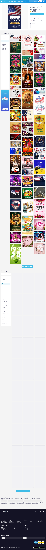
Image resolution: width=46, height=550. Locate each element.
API (25, 531)
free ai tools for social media (27, 498)
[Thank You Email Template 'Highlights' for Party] (40, 455)
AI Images (30, 521)
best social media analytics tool (9, 498)
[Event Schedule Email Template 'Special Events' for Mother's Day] (17, 304)
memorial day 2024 (13, 497)
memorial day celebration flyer (20, 503)
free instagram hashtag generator (5, 499)
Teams (18, 520)
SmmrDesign (34, 11)
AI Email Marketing (31, 519)
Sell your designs (3, 521)
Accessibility (26, 529)
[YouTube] (43, 511)
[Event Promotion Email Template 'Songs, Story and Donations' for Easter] (40, 412)
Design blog (24, 519)
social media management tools (32, 502)
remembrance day (3, 497)
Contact (26, 527)
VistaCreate (3, 528)
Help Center (26, 528)
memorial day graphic (35, 504)
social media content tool (15, 502)
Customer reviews (4, 522)
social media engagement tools (23, 502)
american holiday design (35, 503)
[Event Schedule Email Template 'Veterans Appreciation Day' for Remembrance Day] (40, 347)
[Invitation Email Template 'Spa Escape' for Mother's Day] (17, 412)
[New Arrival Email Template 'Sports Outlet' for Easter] (28, 434)
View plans (5, 109)
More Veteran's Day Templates (27, 266)
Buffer (14, 528)
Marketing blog (25, 520)
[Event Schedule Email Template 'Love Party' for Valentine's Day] (40, 434)
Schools (18, 521)
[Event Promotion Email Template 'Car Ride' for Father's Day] (40, 326)
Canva (2, 527)
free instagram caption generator (36, 498)
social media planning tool (40, 502)
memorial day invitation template (38, 497)
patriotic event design (41, 504)
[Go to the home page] (3, 1)
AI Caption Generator (40, 521)
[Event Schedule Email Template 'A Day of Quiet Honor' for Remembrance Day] (28, 326)
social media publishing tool (12, 503)
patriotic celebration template (13, 504)
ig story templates (13, 499)
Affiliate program (3, 520)
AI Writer (30, 520)
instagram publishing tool (19, 499)
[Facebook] (35, 511)
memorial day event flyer (21, 504)
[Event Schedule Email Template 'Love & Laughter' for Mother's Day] (17, 326)
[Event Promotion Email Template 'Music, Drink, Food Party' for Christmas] (28, 477)
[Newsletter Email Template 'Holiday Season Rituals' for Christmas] (40, 477)
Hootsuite (15, 529)
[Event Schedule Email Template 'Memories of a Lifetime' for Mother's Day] (40, 304)
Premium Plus (19, 519)
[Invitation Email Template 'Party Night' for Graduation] (17, 283)
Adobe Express (3, 529)
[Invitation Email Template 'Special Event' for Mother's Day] (28, 283)
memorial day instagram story (4, 504)
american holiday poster (28, 504)
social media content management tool (6, 502)
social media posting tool (4, 503)
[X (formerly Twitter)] (41, 511)
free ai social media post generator (19, 498)
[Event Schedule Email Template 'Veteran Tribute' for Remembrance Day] (28, 347)
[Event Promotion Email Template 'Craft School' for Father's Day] (17, 347)
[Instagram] (38, 511)
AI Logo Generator (39, 520)
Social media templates (12, 519)
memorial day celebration (20, 497)
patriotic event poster (28, 503)
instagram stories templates (34, 499)
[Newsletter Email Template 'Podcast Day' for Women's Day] (17, 455)
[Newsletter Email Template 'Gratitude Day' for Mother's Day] (17, 434)
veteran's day (8, 497)
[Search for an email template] (5, 273)
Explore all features (11, 522)
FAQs (25, 530)
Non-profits (19, 522)
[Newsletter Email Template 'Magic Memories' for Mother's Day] (40, 283)
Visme (14, 527)
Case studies (3, 519)
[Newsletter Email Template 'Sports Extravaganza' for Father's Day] (17, 391)
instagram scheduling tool (27, 499)
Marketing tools (11, 521)
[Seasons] (9, 279)
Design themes (11, 520)
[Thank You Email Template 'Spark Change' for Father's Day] (17, 369)
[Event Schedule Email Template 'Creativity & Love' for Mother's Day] (17, 477)
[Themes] (9, 281)
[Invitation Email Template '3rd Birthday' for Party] (28, 391)
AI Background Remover (40, 519)
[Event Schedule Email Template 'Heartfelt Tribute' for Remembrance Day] (28, 304)
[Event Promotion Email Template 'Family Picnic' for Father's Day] (28, 369)
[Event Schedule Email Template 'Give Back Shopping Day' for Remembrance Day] (40, 369)
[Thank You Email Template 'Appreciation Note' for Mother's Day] (28, 412)
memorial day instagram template (28, 497)
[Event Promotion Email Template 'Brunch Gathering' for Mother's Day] (40, 391)
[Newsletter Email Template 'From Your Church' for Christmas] (28, 455)
